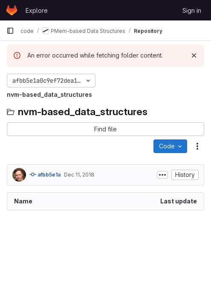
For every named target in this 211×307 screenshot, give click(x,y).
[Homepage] (12, 10)
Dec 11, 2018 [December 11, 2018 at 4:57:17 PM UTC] (79, 174)
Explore (37, 10)
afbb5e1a (45, 174)
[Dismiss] (194, 55)
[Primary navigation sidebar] (10, 31)
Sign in (191, 10)
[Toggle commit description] (162, 175)
